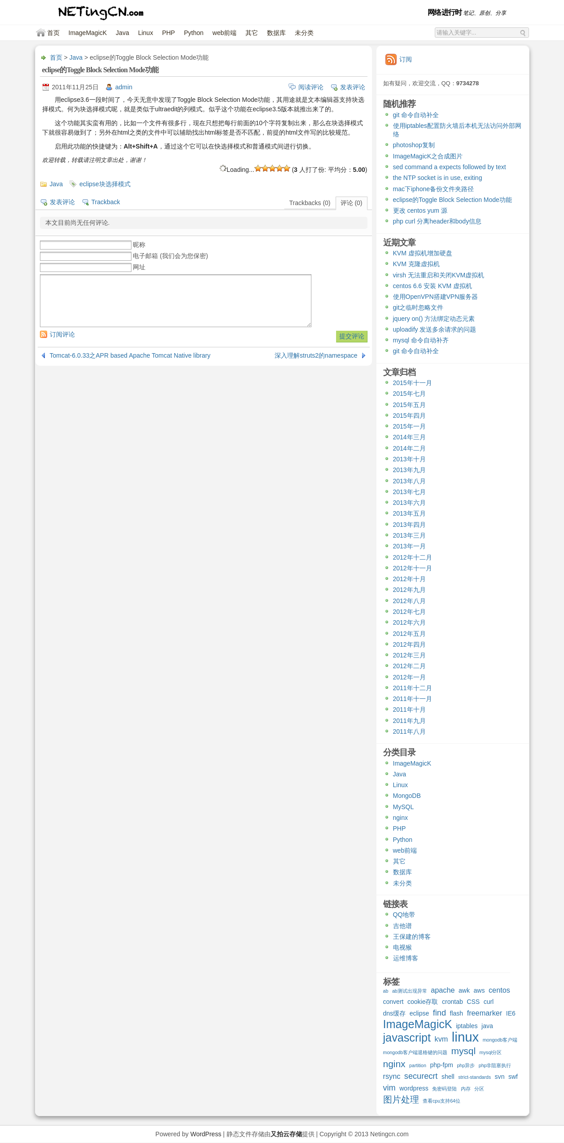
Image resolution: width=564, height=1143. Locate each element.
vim (389, 1088)
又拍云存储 (286, 1134)
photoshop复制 (414, 145)
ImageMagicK (88, 32)
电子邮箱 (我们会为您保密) (170, 255)
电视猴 (402, 947)
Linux (145, 32)
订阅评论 (62, 334)
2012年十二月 (412, 557)
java (487, 1025)
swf (513, 1076)
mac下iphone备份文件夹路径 (433, 189)
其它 (251, 32)
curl (489, 1001)
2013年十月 (409, 459)
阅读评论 (311, 87)
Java (122, 32)
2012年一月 (409, 677)
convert (393, 1001)
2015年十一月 (412, 382)
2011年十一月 (412, 698)
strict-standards (474, 1077)
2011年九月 (409, 720)
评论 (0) (352, 202)
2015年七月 (409, 393)
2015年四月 (409, 415)
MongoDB (407, 795)
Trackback (106, 202)
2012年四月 (409, 644)
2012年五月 (409, 633)
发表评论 (352, 87)
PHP (168, 32)
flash (456, 1013)
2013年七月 (409, 491)
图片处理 (401, 1099)
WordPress (205, 1134)
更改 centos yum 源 (420, 210)
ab (386, 991)
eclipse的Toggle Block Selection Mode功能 (452, 199)
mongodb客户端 (500, 1039)
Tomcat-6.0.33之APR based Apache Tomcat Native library (130, 355)
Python (194, 32)
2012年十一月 (412, 568)
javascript (407, 1039)
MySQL (403, 806)
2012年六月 (409, 622)
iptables (466, 1025)
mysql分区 (491, 1052)
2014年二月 (409, 448)
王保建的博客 (412, 936)
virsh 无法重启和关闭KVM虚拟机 (439, 275)
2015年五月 (409, 404)
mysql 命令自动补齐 (421, 340)
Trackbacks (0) (309, 202)
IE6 (511, 1013)
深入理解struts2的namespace (316, 355)
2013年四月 (409, 524)
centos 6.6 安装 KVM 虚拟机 (432, 285)
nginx (400, 817)
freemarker (485, 1013)
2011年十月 (409, 709)
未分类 (304, 32)
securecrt (421, 1076)
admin (123, 87)
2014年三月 (409, 437)
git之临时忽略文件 (418, 307)
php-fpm (441, 1065)
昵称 (139, 244)
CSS (473, 1001)
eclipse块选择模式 (105, 184)
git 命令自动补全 (416, 114)
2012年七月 (409, 611)
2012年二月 (409, 666)
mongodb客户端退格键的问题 (415, 1052)
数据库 (276, 32)
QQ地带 (404, 914)
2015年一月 (409, 426)
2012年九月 (409, 589)
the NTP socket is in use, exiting (437, 177)
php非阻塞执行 (495, 1065)
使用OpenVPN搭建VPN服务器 (435, 296)
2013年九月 (409, 469)
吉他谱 (402, 925)
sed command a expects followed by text (449, 167)
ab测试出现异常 (409, 991)
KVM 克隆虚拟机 (416, 263)
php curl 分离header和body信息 (437, 221)
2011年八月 (409, 731)
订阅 (405, 59)
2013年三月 (409, 535)
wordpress (413, 1088)
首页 (53, 32)
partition (417, 1065)
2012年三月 (409, 655)
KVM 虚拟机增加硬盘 (422, 253)
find (439, 1013)
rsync (392, 1076)
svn (500, 1076)
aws (479, 990)
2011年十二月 (412, 688)
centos (499, 990)
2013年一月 (409, 546)
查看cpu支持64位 (441, 1101)
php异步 (466, 1065)
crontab (452, 1001)
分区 (479, 1088)
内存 (466, 1088)
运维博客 (405, 958)
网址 (139, 267)
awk (464, 990)
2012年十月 (409, 578)
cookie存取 (422, 1001)
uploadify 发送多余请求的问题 (435, 329)
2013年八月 (409, 481)
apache (443, 990)
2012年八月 (409, 600)
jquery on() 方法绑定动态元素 (434, 318)
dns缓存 (394, 1013)
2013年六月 (409, 502)
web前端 (225, 32)
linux (465, 1038)
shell (448, 1076)
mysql (463, 1051)
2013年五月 (409, 513)
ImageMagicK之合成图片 (428, 156)
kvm (441, 1039)
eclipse (419, 1013)
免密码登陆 (444, 1088)
